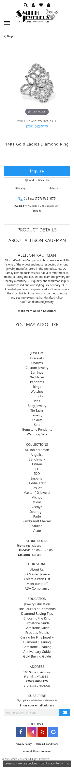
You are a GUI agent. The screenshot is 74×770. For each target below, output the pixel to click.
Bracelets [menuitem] (37, 358)
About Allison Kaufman (37, 240)
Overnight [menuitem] (37, 511)
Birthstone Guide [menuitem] (37, 623)
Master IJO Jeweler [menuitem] (37, 492)
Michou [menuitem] (37, 497)
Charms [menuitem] (37, 363)
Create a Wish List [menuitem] (37, 579)
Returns (54, 188)
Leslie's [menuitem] (37, 488)
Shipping (20, 188)
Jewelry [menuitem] (37, 415)
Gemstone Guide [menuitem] (36, 628)
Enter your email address (37, 705)
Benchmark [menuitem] (37, 459)
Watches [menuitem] (37, 391)
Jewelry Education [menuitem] (37, 604)
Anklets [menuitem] (37, 420)
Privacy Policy (24, 744)
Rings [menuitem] (37, 387)
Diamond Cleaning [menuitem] (37, 642)
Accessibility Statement (37, 751)
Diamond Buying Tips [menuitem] (37, 613)
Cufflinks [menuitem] (37, 396)
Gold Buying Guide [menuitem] (37, 656)
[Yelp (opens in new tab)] (42, 732)
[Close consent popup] (68, 763)
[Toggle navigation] (7, 23)
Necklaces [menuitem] (37, 377)
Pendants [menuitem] (37, 382)
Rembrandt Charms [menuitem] (37, 521)
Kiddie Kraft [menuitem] (37, 483)
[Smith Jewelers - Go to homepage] (37, 16)
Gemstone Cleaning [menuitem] (37, 647)
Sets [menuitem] (37, 425)
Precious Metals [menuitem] (37, 632)
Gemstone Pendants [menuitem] (37, 429)
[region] (37, 83)
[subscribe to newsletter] (64, 712)
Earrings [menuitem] (37, 372)
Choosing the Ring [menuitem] (37, 618)
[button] (26, 5)
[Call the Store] (37, 681)
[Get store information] (37, 685)
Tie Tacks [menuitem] (37, 410)
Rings (10, 36)
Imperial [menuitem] (37, 478)
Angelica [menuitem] (37, 454)
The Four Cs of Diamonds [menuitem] (37, 609)
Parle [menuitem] (37, 516)
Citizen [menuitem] (37, 464)
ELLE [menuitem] (37, 469)
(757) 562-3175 (37, 126)
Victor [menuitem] (37, 530)
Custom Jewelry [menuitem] (37, 367)
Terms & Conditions (47, 744)
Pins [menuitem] (37, 401)
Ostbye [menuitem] (37, 507)
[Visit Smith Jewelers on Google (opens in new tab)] (53, 732)
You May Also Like (37, 324)
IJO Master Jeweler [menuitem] (37, 574)
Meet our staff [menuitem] (36, 584)
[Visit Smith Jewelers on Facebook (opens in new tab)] (21, 732)
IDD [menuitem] (37, 473)
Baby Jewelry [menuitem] (37, 406)
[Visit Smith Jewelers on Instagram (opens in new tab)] (32, 732)
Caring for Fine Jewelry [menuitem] (37, 637)
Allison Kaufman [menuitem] (37, 450)
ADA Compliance (37, 588)
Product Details (37, 230)
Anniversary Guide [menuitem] (37, 651)
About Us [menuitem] (37, 569)
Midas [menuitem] (37, 502)
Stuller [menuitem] (37, 526)
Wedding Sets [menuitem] (37, 434)
